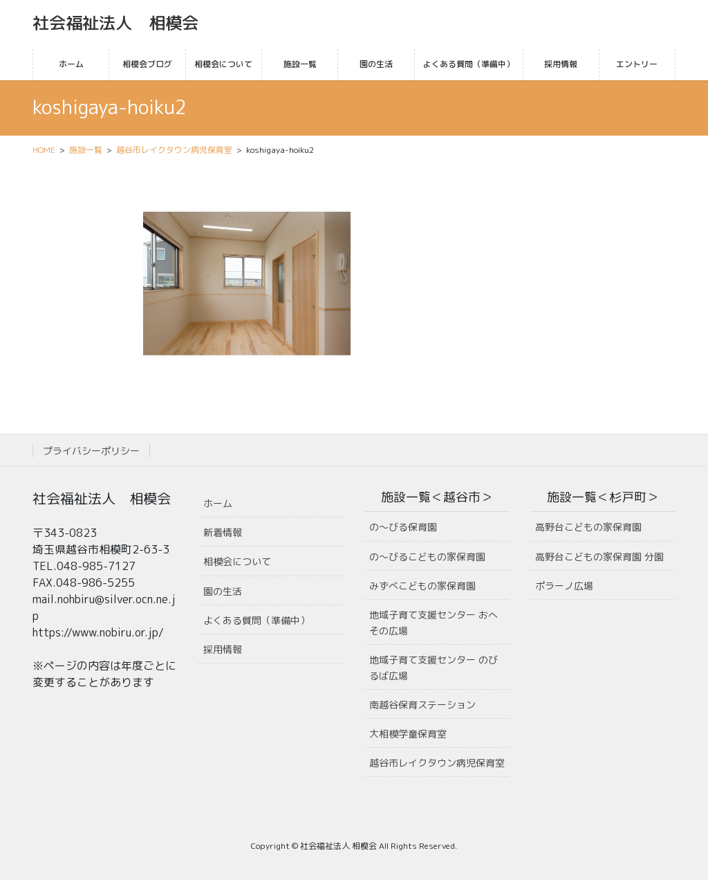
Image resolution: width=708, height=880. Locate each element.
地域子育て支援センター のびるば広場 (433, 667)
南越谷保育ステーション (422, 704)
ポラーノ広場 (564, 585)
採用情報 (222, 649)
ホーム (217, 503)
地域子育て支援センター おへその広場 (433, 622)
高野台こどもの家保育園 (588, 526)
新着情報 (222, 532)
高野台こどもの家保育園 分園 (599, 556)
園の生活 (222, 591)
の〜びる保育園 (403, 526)
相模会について (237, 561)
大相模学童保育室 (408, 733)
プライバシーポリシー (91, 450)
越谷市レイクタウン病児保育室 (437, 762)
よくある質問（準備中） (256, 620)
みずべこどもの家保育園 (422, 585)
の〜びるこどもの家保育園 (427, 556)
